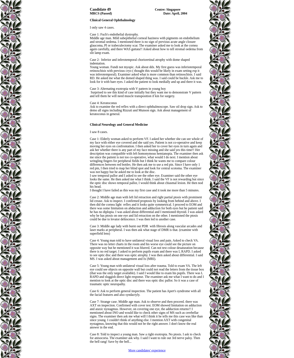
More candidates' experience (147, 350)
